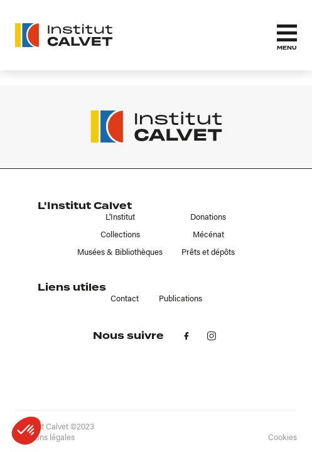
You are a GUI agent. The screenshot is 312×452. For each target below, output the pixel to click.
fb (186, 335)
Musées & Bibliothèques (120, 252)
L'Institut (120, 217)
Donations (208, 217)
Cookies (282, 437)
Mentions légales (45, 437)
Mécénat (208, 234)
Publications (180, 298)
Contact (124, 298)
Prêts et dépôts (208, 252)
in (211, 335)
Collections (120, 234)
